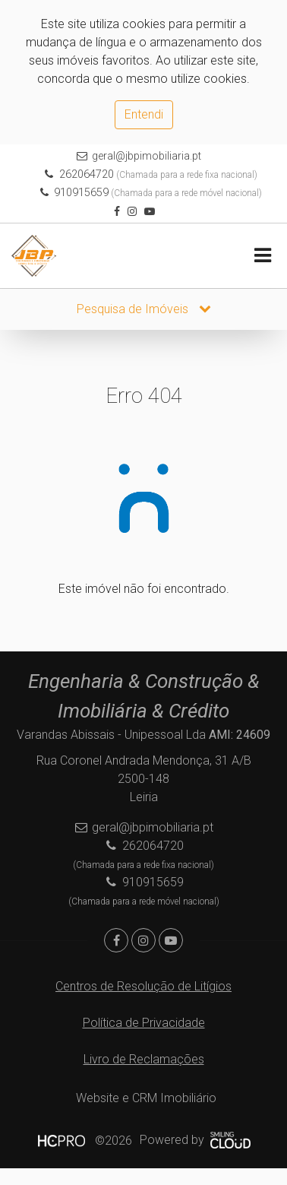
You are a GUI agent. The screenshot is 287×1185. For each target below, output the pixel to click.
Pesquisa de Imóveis (144, 309)
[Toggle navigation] (262, 255)
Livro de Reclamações (144, 1059)
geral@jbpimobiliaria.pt (146, 156)
